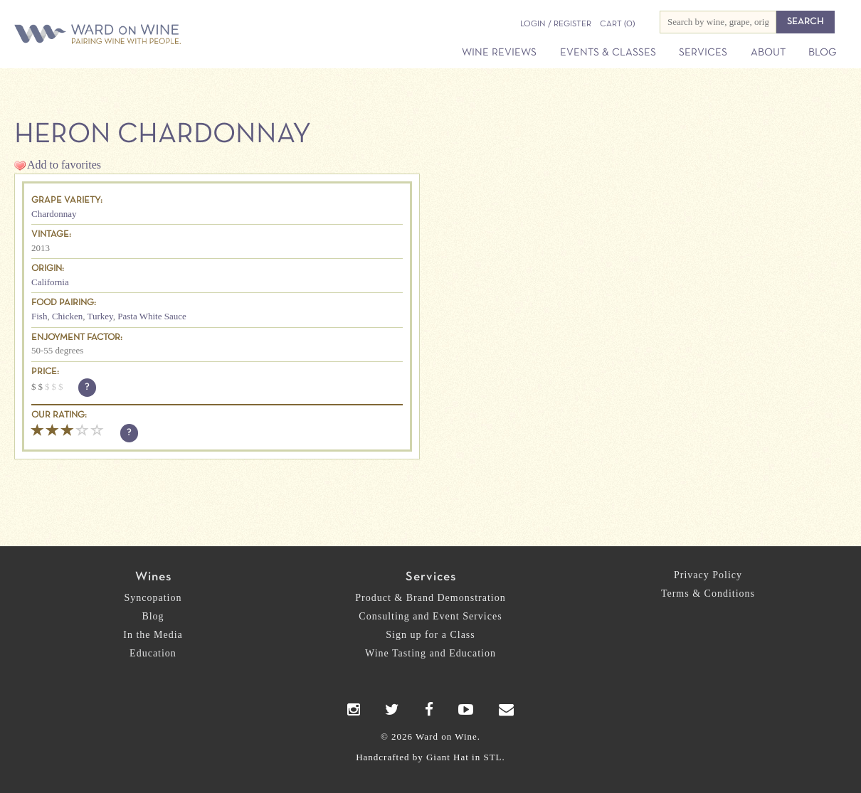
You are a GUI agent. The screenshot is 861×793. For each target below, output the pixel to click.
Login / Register (555, 24)
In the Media (153, 634)
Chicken (67, 316)
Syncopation (153, 597)
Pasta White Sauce (151, 316)
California (50, 282)
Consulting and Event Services (430, 616)
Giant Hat (447, 757)
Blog (822, 53)
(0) (617, 24)
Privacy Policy (708, 575)
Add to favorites (64, 165)
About (768, 53)
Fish (39, 316)
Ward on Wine (147, 35)
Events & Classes (608, 53)
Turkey (100, 316)
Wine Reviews (499, 53)
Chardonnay (54, 213)
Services (703, 53)
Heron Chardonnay (162, 135)
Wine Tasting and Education (430, 653)
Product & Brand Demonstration (430, 597)
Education (153, 653)
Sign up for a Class (430, 634)
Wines (153, 577)
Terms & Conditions (708, 593)
